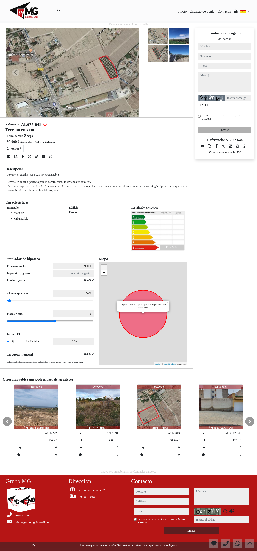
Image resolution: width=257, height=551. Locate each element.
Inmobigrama (170, 545)
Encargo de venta (202, 11)
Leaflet (157, 364)
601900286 (224, 39)
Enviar (225, 129)
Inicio (182, 11)
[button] (7, 421)
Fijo (12, 341)
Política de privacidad (111, 545)
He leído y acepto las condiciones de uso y (223, 117)
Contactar (224, 11)
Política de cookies (132, 545)
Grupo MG (93, 545)
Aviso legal (148, 545)
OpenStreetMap (170, 364)
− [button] (104, 272)
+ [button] (104, 267)
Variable (34, 341)
